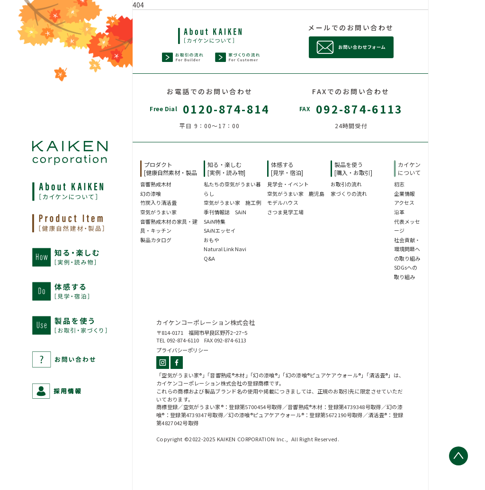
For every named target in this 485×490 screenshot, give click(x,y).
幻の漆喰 (150, 193)
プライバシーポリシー (182, 350)
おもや (211, 240)
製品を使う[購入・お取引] (353, 168)
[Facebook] (177, 364)
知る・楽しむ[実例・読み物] (226, 168)
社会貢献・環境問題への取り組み (407, 249)
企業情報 (404, 193)
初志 (399, 184)
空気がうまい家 (158, 212)
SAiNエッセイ (220, 230)
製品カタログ (155, 240)
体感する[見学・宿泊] (287, 168)
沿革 (399, 212)
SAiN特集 (214, 221)
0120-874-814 (226, 109)
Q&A (209, 258)
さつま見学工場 (285, 212)
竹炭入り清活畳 (158, 202)
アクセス (404, 202)
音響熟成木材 (155, 184)
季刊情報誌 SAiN (225, 212)
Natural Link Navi (225, 249)
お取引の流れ (346, 184)
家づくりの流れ (349, 193)
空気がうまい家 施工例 (232, 202)
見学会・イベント (288, 184)
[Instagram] (163, 364)
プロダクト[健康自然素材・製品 (170, 168)
